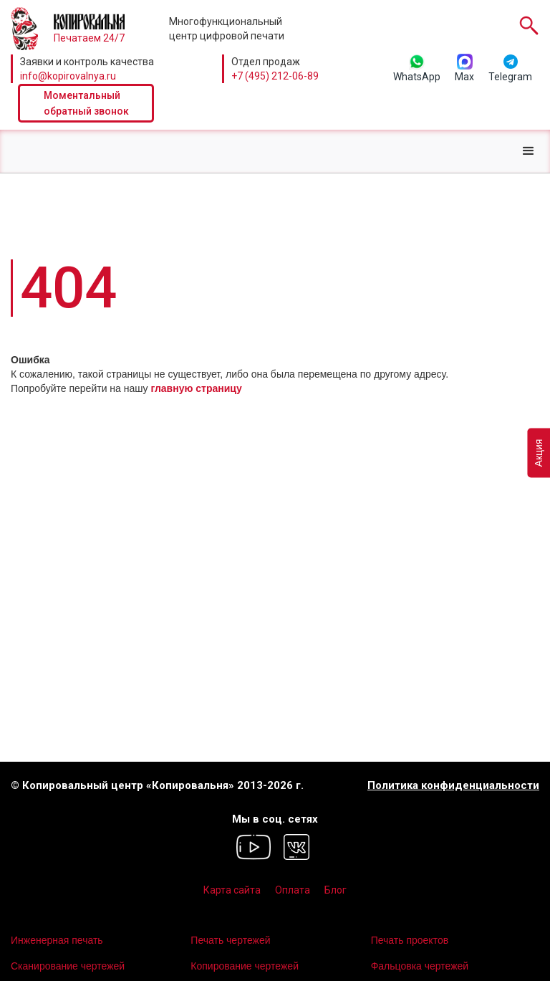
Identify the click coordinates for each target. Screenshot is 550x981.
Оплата (292, 890)
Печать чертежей (230, 940)
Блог (335, 890)
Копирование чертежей (244, 966)
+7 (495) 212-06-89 (275, 76)
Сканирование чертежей (68, 966)
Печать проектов (409, 940)
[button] (528, 151)
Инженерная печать (57, 940)
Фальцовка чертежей (420, 966)
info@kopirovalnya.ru (68, 76)
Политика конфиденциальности (453, 786)
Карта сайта (232, 890)
